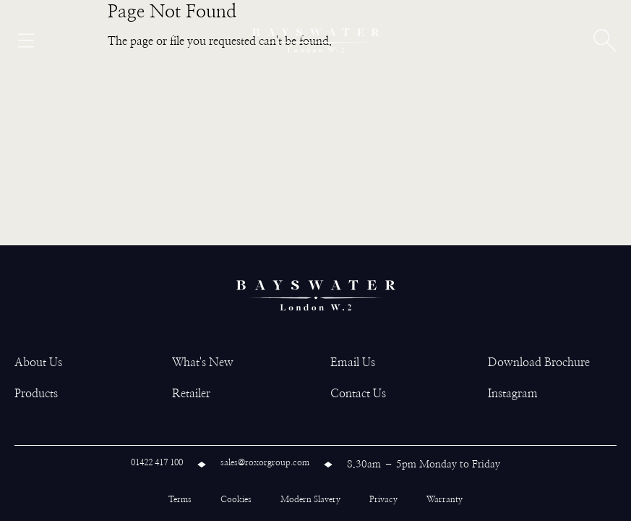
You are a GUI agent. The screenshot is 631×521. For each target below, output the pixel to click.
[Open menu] (26, 40)
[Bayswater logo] (315, 40)
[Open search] (605, 40)
